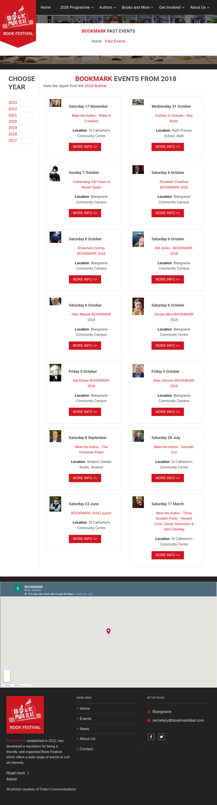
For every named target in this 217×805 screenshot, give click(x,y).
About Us (87, 739)
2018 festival (95, 86)
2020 (12, 121)
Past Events (115, 41)
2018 (12, 134)
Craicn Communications (58, 789)
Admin (11, 779)
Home (46, 7)
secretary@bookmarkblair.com (178, 720)
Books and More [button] (136, 7)
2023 (12, 102)
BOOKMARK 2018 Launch (91, 513)
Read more (18, 773)
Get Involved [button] (170, 7)
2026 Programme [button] (75, 7)
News (84, 729)
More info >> (85, 147)
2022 (12, 109)
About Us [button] (198, 7)
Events (85, 719)
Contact (86, 749)
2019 (12, 128)
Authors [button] (105, 7)
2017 (12, 140)
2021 (12, 115)
